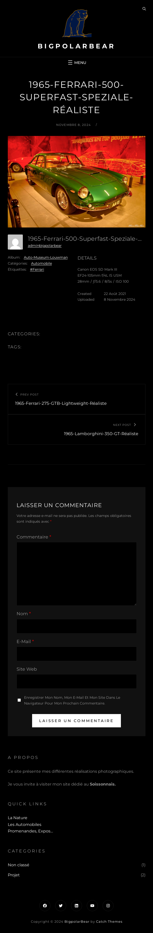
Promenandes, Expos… (30, 831)
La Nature (17, 817)
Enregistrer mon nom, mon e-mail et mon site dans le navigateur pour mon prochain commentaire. (72, 700)
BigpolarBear (77, 46)
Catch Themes (109, 921)
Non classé (18, 865)
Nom (24, 613)
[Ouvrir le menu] (76, 62)
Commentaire (34, 537)
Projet (14, 875)
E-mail (25, 641)
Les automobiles (24, 824)
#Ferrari (37, 269)
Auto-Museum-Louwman (46, 257)
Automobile (41, 263)
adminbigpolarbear (45, 245)
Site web (27, 669)
